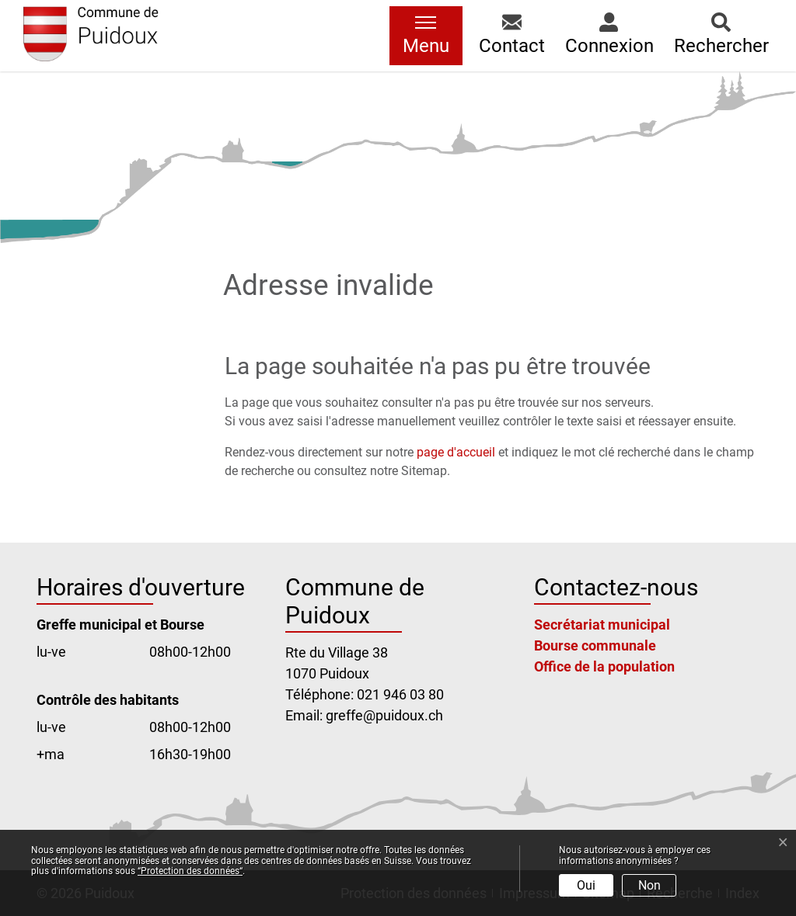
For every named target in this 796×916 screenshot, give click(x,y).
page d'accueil (456, 452)
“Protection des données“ (190, 871)
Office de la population (604, 666)
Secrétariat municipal (602, 624)
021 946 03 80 (400, 694)
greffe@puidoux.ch (384, 715)
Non (649, 885)
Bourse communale (595, 645)
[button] (512, 35)
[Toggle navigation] (426, 35)
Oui (586, 885)
